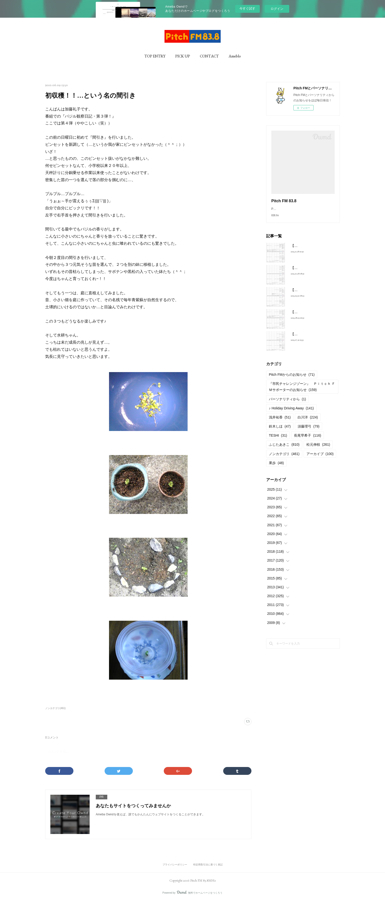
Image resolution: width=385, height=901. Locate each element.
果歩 (276, 468)
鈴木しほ (280, 431)
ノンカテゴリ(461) (55, 708)
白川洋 (308, 422)
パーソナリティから (287, 404)
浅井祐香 (280, 422)
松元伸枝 (318, 449)
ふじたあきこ (284, 449)
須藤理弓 (308, 431)
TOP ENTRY (154, 56)
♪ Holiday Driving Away (291, 413)
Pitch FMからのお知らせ (292, 379)
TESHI (278, 440)
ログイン (277, 9)
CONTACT (209, 56)
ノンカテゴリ (284, 459)
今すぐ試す (247, 8)
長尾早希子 (307, 440)
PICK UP (182, 56)
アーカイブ (320, 459)
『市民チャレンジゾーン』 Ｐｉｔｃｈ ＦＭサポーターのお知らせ (302, 392)
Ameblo (235, 56)
